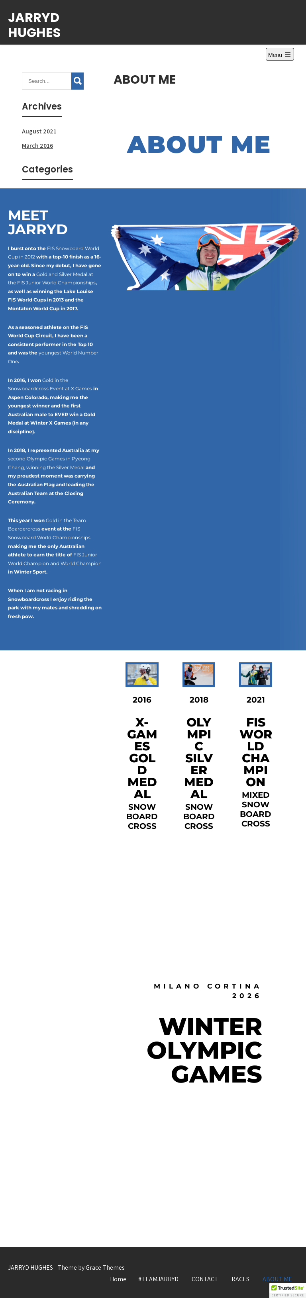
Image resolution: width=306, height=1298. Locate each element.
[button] (287, 1290)
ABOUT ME (277, 1279)
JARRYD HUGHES (34, 24)
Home (118, 1279)
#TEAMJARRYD (158, 1279)
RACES (240, 1279)
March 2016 (37, 145)
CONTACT (205, 1279)
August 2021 (39, 131)
